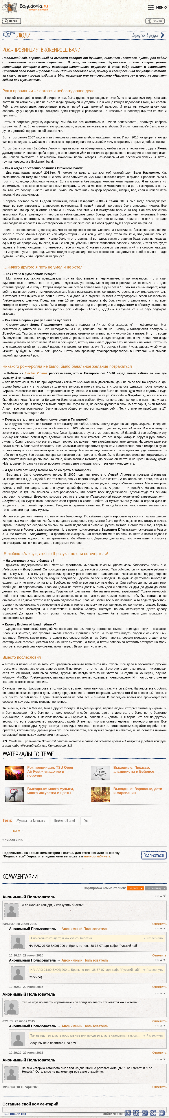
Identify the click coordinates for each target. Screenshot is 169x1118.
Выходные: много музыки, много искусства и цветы (50, 791)
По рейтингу (154, 888)
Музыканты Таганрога (31, 820)
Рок (86, 820)
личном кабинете (97, 856)
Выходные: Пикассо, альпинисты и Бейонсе (134, 769)
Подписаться (154, 855)
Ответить (159, 924)
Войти (157, 21)
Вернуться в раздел (145, 35)
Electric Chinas (36, 373)
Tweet (16, 831)
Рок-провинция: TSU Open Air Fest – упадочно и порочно (50, 771)
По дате (133, 888)
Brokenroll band (64, 820)
